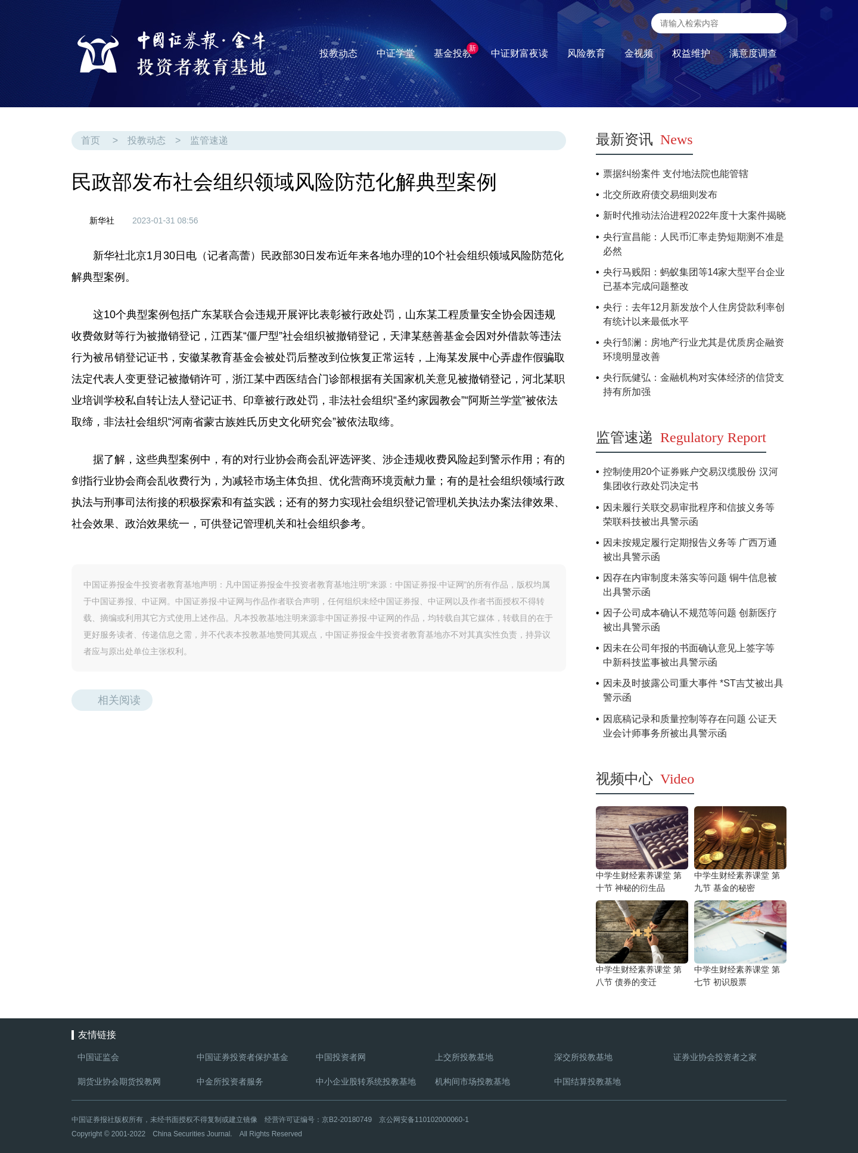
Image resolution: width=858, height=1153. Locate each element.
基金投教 (456, 50)
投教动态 (147, 140)
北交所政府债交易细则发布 (660, 194)
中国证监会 (98, 1057)
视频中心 (645, 779)
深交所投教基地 (583, 1057)
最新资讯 (644, 139)
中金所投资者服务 (230, 1081)
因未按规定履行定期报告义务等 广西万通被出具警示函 (690, 549)
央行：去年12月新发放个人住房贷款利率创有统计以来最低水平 (694, 314)
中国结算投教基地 (587, 1081)
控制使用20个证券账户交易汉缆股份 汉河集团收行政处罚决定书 (690, 479)
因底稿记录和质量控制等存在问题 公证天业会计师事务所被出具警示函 (690, 726)
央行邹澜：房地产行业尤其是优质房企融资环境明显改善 (693, 349)
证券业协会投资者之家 (715, 1057)
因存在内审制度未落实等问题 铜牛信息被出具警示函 (690, 585)
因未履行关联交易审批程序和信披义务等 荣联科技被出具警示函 (689, 514)
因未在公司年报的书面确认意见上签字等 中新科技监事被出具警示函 (689, 655)
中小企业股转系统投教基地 (366, 1081)
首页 (90, 140)
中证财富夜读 (519, 53)
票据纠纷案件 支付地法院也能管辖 (675, 174)
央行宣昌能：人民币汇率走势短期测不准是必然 (693, 244)
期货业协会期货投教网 (119, 1081)
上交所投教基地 (464, 1057)
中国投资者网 (341, 1057)
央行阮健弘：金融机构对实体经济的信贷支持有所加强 (693, 384)
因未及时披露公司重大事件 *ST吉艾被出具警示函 (693, 690)
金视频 (638, 53)
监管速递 (209, 140)
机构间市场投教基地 (472, 1081)
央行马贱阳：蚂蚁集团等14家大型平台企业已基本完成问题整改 (694, 279)
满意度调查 (753, 53)
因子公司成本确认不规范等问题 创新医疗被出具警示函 (690, 620)
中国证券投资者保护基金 (242, 1057)
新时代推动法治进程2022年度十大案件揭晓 (694, 215)
